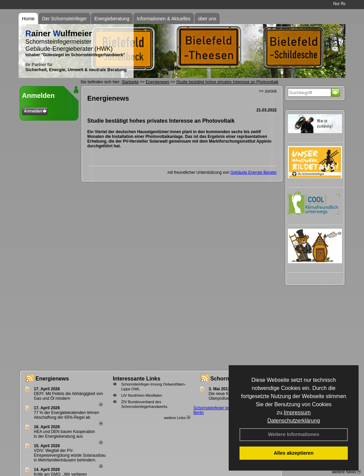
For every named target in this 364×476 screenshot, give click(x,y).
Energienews (52, 378)
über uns (207, 18)
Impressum (297, 412)
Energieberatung (112, 18)
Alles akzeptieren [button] (294, 453)
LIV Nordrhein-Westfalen (141, 395)
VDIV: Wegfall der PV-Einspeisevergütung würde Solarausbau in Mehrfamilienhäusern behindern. (70, 455)
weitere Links (177, 418)
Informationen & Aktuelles (163, 18)
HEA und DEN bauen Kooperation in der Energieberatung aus (64, 434)
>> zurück (268, 91)
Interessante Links (136, 378)
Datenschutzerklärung (293, 420)
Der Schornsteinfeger (64, 18)
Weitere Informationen (293, 434)
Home (28, 18)
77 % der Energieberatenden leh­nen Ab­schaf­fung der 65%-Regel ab (66, 415)
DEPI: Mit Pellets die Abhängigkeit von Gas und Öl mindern (68, 396)
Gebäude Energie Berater (253, 172)
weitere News (346, 472)
